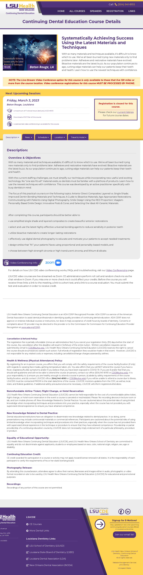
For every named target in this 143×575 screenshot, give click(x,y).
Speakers (96, 11)
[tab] (12, 137)
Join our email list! (124, 534)
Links (131, 11)
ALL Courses (77, 11)
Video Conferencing (117, 270)
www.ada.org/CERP (30, 327)
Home (61, 11)
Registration (115, 11)
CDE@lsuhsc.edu (36, 348)
